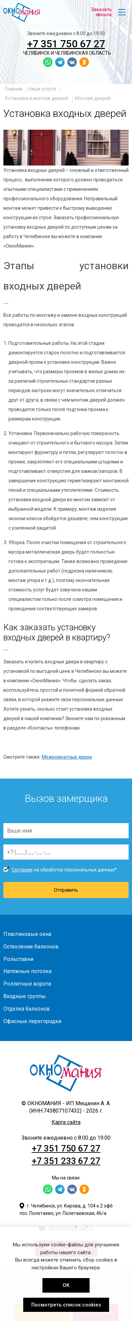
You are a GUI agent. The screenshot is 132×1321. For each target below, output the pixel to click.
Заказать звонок (101, 12)
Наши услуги (42, 89)
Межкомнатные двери (67, 757)
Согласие (22, 869)
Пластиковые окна (27, 934)
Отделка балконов (26, 1009)
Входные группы (24, 996)
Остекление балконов (31, 946)
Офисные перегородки (32, 1021)
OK (66, 1285)
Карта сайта (66, 1122)
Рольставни (18, 959)
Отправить (66, 890)
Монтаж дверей (92, 98)
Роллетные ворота (27, 984)
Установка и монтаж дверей (37, 98)
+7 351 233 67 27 (66, 1161)
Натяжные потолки (27, 971)
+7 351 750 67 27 (66, 44)
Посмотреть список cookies (66, 1305)
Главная (14, 89)
